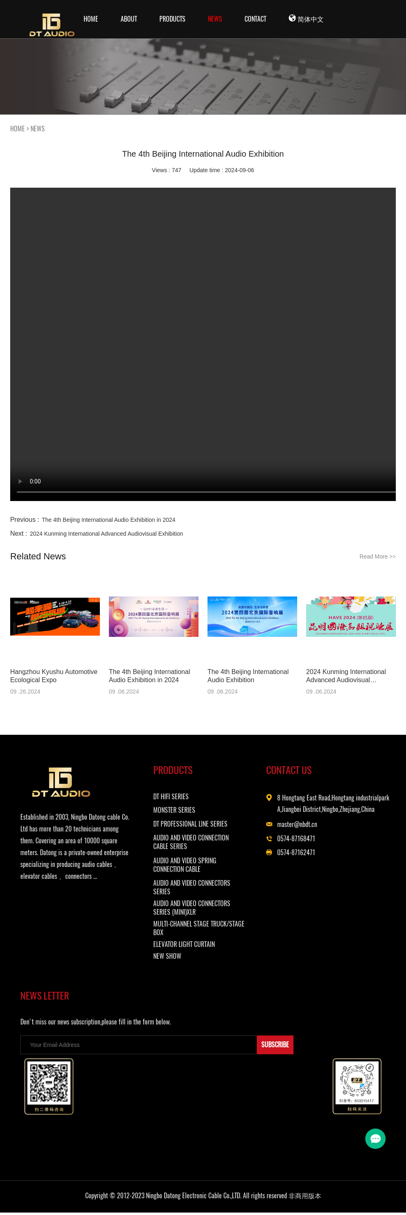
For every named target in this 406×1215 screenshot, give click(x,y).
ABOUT (129, 19)
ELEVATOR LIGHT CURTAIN (193, 945)
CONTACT (255, 19)
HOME (17, 128)
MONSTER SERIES (184, 811)
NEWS (215, 19)
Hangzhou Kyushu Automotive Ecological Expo (53, 675)
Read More (378, 556)
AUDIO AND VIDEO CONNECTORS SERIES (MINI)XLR (201, 909)
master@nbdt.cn (307, 837)
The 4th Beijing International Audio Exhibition (248, 675)
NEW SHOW (177, 957)
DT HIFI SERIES (180, 798)
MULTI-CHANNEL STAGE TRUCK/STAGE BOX (190, 929)
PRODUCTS (172, 19)
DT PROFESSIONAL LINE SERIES (200, 825)
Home (91, 19)
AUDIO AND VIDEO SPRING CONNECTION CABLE (194, 866)
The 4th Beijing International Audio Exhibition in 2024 (109, 520)
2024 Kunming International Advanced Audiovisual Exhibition (106, 533)
